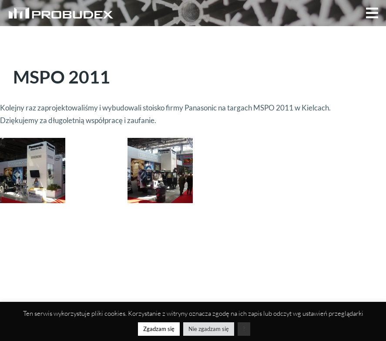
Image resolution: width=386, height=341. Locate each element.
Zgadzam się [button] (159, 328)
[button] (372, 13)
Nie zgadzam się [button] (208, 328)
